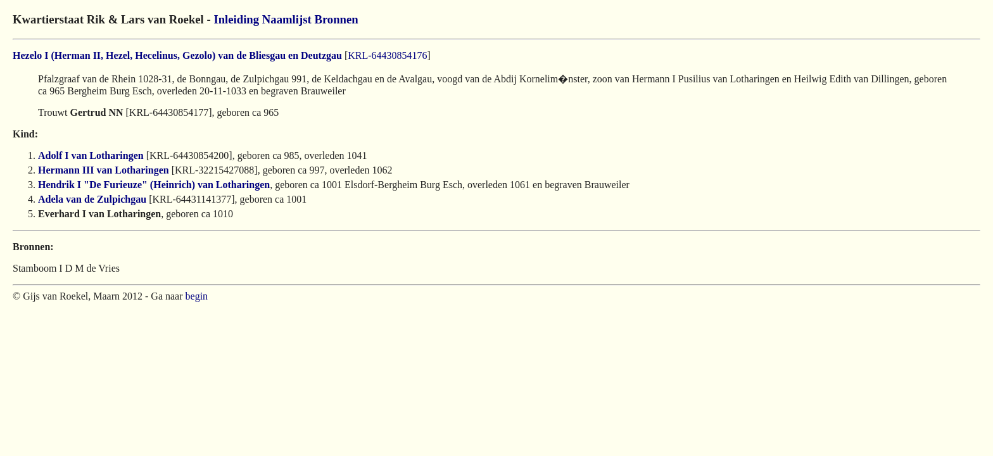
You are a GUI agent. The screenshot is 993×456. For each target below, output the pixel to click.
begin (197, 296)
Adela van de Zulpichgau (92, 199)
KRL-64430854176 (387, 55)
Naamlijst (287, 19)
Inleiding (236, 19)
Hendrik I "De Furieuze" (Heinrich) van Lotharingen (154, 184)
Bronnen (336, 19)
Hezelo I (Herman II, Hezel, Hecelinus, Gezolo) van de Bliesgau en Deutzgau (177, 55)
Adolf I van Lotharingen (91, 155)
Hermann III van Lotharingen (103, 170)
